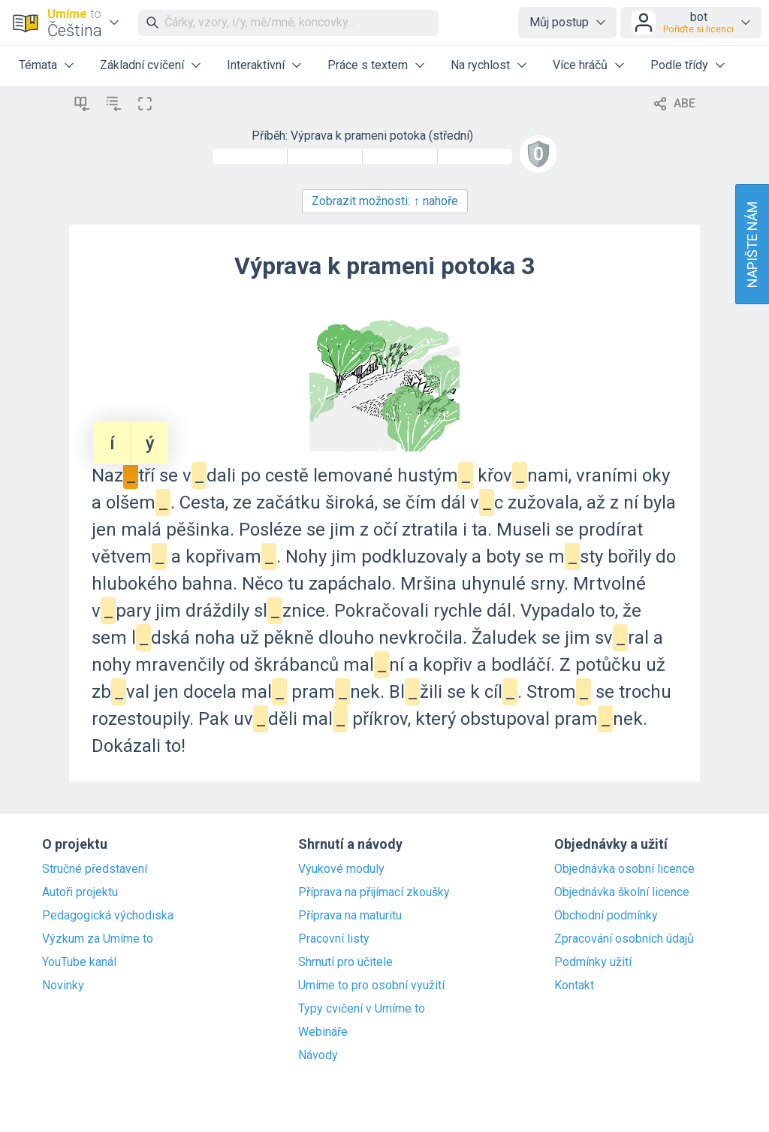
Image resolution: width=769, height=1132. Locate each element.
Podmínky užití (593, 962)
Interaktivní (256, 65)
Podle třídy (679, 65)
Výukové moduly (341, 869)
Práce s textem (367, 65)
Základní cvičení (142, 65)
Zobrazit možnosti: (385, 201)
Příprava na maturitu (350, 915)
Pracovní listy (333, 939)
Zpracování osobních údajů (624, 939)
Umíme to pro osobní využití (371, 985)
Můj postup (559, 22)
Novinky (63, 985)
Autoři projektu (80, 892)
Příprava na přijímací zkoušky (374, 892)
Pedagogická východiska (107, 915)
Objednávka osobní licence (624, 869)
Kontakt (574, 985)
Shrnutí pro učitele (345, 962)
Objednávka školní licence (621, 892)
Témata (38, 65)
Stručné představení (94, 869)
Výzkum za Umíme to (97, 939)
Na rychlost (480, 65)
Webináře (323, 1032)
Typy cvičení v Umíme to (361, 1009)
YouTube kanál (79, 962)
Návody (318, 1055)
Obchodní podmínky (606, 915)
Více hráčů (580, 65)
